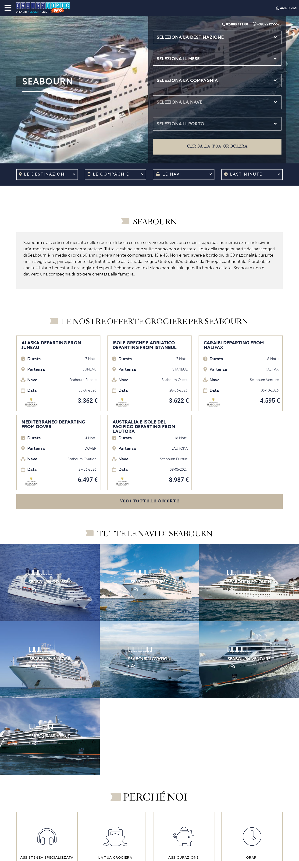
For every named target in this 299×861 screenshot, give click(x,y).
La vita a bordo (98, 804)
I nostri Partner (29, 797)
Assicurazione (29, 811)
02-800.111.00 (169, 790)
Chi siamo (25, 784)
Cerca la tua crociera (217, 146)
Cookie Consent (31, 831)
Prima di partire (99, 797)
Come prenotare (100, 790)
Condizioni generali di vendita (43, 804)
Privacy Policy (28, 818)
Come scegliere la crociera (109, 784)
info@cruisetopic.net (175, 804)
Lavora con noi (29, 790)
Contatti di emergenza (173, 811)
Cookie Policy (28, 825)
